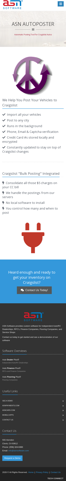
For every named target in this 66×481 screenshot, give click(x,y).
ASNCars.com (8, 410)
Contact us (7, 420)
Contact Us (55, 472)
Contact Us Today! (46, 290)
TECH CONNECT (55, 478)
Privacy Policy (42, 472)
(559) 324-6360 (16, 447)
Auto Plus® (10, 360)
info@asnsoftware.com (18, 450)
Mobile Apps (8, 415)
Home (31, 472)
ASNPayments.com (10, 405)
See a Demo (7, 401)
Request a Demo (12, 458)
